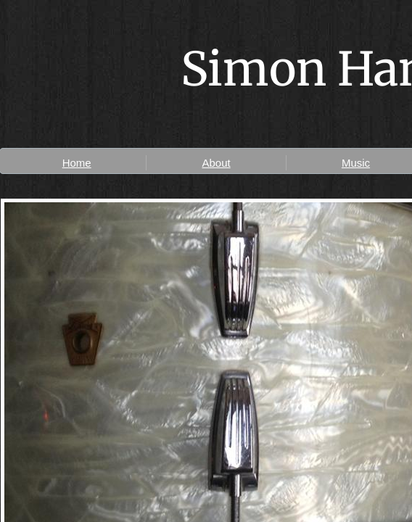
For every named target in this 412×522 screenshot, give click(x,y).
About (216, 163)
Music (356, 163)
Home (76, 163)
